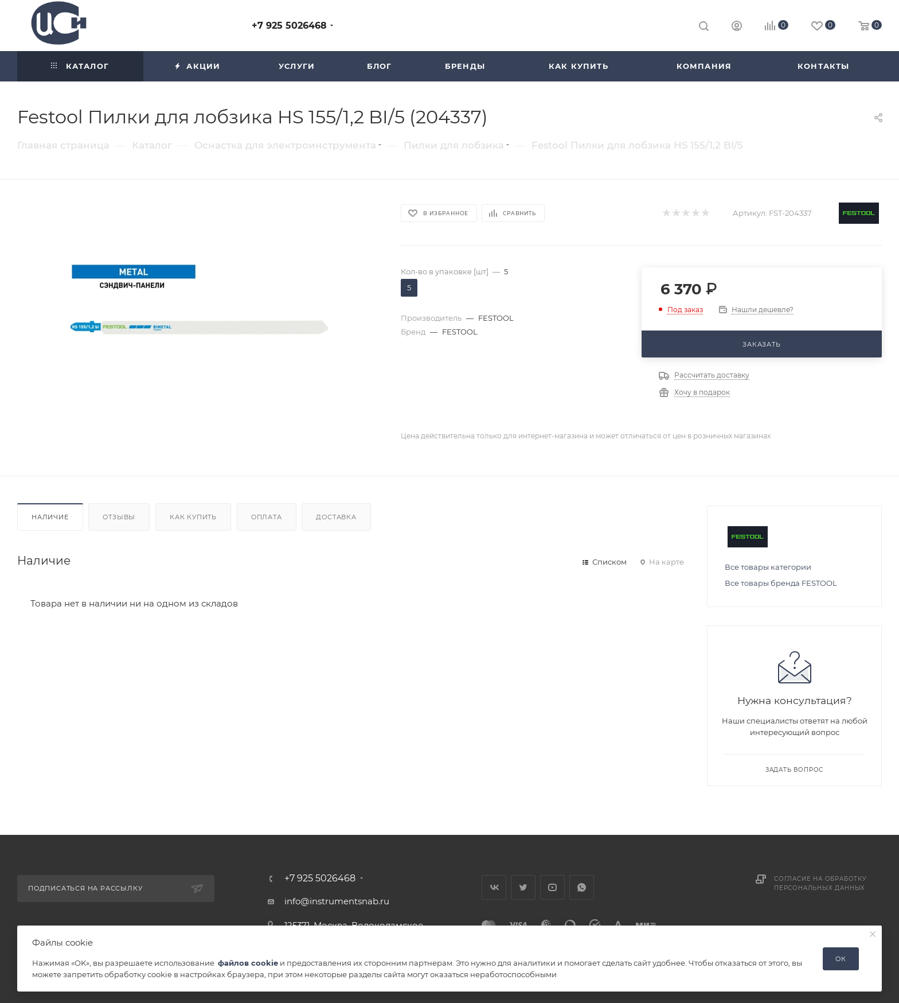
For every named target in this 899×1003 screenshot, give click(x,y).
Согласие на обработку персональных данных (820, 883)
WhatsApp (581, 887)
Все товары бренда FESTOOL (781, 583)
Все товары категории (768, 567)
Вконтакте (494, 887)
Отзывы (119, 517)
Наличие (50, 517)
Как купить (193, 517)
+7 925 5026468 (289, 25)
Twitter (523, 887)
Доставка (336, 517)
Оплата (266, 517)
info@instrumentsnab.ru (336, 901)
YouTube (552, 887)
